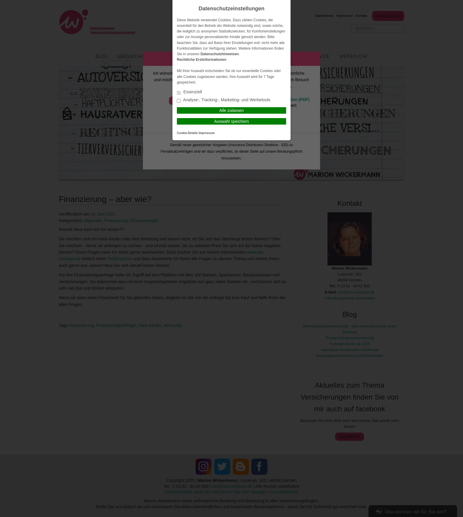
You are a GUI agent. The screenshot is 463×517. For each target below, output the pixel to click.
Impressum (207, 133)
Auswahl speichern (231, 121)
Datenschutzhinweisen (219, 54)
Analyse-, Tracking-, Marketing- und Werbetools (223, 100)
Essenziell (189, 92)
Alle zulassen (231, 110)
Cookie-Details (187, 133)
